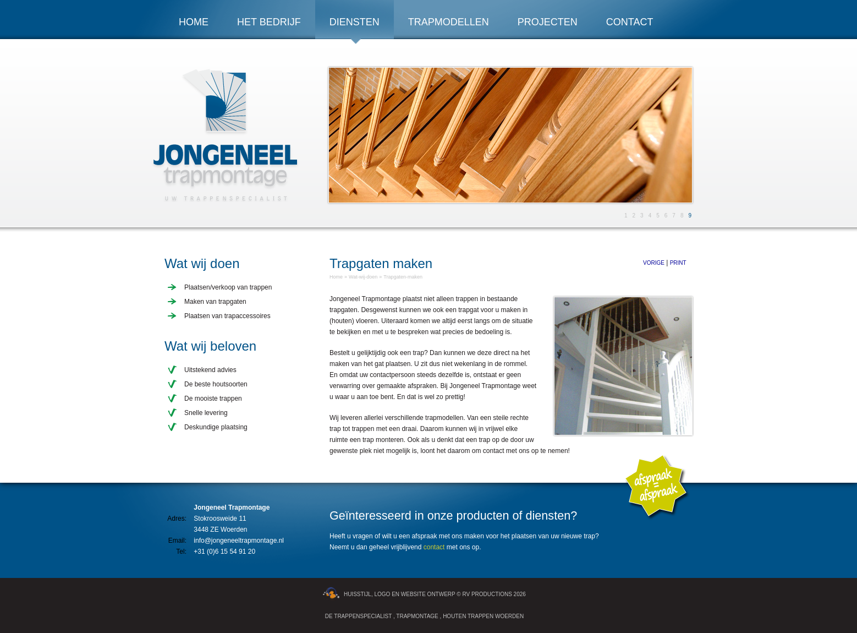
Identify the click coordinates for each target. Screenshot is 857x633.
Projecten (548, 22)
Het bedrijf (269, 22)
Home (193, 22)
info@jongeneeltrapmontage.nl (239, 540)
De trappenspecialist (358, 616)
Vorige (653, 263)
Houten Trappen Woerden (483, 616)
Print (678, 263)
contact (434, 547)
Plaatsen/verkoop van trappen (228, 287)
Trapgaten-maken (402, 277)
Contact (629, 22)
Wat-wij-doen (363, 277)
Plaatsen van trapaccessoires (227, 316)
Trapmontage (417, 616)
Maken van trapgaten (215, 301)
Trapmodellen (448, 22)
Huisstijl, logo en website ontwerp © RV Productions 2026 (424, 594)
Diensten (354, 22)
